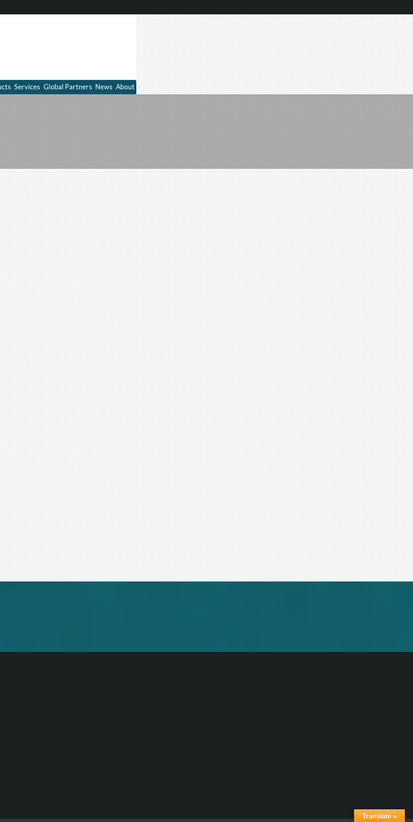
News (104, 87)
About (125, 87)
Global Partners (67, 87)
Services (27, 87)
